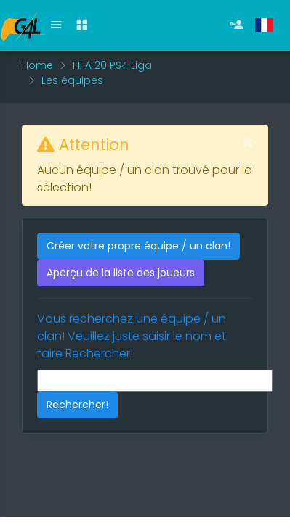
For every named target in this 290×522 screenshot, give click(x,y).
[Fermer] (247, 143)
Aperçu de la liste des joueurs (121, 272)
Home (37, 65)
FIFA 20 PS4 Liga (112, 65)
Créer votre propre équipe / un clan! (138, 246)
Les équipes (72, 80)
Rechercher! (77, 404)
